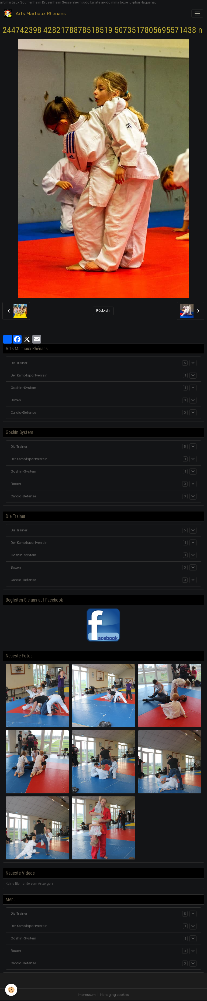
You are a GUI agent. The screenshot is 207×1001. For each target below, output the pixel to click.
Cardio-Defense (23, 413)
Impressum (87, 995)
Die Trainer (19, 363)
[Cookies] (11, 990)
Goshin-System (23, 388)
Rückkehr (103, 311)
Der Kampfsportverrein (29, 375)
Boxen (16, 400)
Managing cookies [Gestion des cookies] (114, 995)
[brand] (36, 13)
